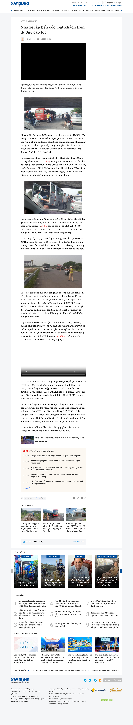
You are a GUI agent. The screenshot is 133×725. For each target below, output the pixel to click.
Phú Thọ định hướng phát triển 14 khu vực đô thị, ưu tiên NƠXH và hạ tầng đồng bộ (68, 603)
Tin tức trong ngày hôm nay (42, 451)
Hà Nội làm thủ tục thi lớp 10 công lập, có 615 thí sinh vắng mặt (68, 614)
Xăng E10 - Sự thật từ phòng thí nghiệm (26, 583)
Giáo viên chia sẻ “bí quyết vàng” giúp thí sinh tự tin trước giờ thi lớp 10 (31, 625)
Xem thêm (27, 488)
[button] (66, 589)
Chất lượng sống (57, 10)
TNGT (44, 225)
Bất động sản (88, 6)
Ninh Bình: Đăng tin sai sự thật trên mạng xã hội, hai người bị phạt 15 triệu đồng (56, 476)
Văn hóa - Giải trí (70, 10)
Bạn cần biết (20, 670)
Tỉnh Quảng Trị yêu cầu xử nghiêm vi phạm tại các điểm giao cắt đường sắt (30, 527)
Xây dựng (23, 10)
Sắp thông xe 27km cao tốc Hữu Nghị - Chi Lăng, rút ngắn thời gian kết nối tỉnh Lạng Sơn (57, 469)
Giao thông (32, 10)
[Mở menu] (121, 10)
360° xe (26, 557)
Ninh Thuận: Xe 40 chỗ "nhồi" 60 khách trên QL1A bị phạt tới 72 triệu (53, 527)
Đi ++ (103, 10)
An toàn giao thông (102, 6)
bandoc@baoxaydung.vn (63, 699)
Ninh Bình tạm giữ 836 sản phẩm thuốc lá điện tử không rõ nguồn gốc (55, 462)
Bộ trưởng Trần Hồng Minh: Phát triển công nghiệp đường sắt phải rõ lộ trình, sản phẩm (105, 625)
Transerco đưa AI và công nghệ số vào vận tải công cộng (105, 614)
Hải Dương (45, 161)
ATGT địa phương (29, 21)
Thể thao (81, 10)
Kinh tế (39, 10)
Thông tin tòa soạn (113, 680)
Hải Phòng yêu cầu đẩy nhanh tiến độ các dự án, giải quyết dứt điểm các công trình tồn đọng (32, 614)
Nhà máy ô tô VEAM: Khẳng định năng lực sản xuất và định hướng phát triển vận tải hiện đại (52, 659)
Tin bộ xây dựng (116, 6)
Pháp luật (46, 10)
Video (108, 10)
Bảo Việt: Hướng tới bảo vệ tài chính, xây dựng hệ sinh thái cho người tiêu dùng (80, 659)
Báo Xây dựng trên (35, 498)
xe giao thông (77, 6)
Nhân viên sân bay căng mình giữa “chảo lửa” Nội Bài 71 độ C (53, 582)
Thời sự (16, 10)
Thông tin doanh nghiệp (25, 634)
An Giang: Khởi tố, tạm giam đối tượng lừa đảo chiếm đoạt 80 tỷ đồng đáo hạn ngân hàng (32, 603)
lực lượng (60, 336)
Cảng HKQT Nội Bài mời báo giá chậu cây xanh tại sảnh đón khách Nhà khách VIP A (25, 659)
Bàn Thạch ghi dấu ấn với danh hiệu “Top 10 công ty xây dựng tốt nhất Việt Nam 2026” (107, 659)
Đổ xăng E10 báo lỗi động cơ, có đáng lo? (68, 624)
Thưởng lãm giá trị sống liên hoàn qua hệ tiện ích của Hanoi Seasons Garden (58, 670)
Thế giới (97, 10)
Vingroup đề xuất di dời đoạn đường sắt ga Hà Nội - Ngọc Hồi (56, 456)
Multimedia (115, 10)
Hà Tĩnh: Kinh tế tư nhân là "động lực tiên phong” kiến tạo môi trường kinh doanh (57, 482)
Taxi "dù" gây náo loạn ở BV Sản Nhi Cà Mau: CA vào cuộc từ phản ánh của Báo (75, 527)
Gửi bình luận (79, 542)
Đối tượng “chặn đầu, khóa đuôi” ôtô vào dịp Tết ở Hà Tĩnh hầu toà (103, 603)
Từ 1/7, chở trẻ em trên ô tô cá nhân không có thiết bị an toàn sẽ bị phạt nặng (106, 581)
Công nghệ (89, 10)
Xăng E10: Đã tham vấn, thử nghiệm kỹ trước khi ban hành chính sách (80, 581)
